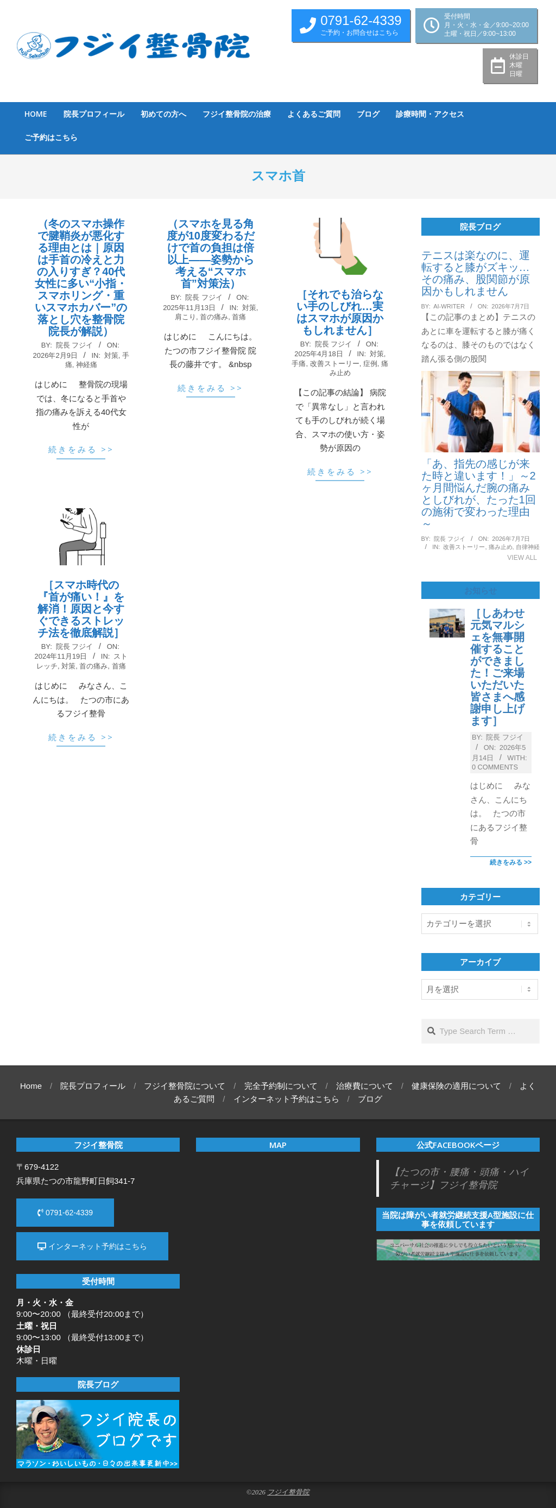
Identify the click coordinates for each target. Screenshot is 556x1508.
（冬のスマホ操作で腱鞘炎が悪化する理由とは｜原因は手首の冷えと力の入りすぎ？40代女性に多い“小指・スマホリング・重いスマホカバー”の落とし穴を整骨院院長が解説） (81, 277)
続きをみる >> (81, 449)
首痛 (239, 317)
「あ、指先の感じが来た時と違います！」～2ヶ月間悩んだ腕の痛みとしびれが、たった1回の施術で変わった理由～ (478, 493)
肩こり (185, 317)
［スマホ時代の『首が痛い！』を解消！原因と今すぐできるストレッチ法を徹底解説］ (80, 609)
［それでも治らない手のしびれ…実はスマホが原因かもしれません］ (339, 312)
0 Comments (495, 767)
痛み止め (501, 547)
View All (522, 557)
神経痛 (86, 365)
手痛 (299, 363)
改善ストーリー (334, 363)
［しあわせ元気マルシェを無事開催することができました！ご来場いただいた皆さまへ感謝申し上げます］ (497, 667)
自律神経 (528, 547)
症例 (370, 363)
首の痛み (214, 317)
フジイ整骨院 (288, 1492)
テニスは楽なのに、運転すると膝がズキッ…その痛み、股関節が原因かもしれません (475, 273)
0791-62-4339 (65, 1212)
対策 (111, 355)
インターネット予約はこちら (92, 1246)
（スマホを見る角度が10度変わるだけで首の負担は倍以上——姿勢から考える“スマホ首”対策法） (211, 253)
